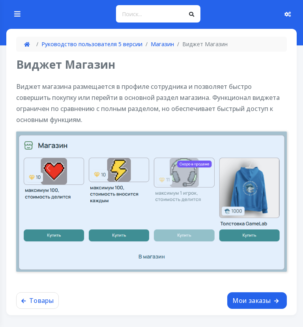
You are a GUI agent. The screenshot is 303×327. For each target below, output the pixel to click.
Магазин (162, 44)
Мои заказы (255, 300)
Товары (37, 300)
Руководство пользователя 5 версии (91, 44)
